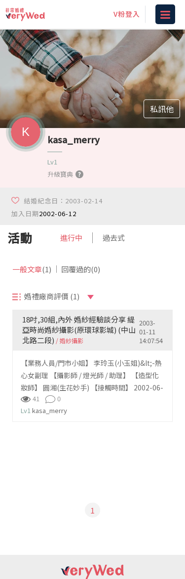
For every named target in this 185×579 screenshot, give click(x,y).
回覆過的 (80, 269)
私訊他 (162, 109)
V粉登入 (126, 14)
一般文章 (31, 269)
